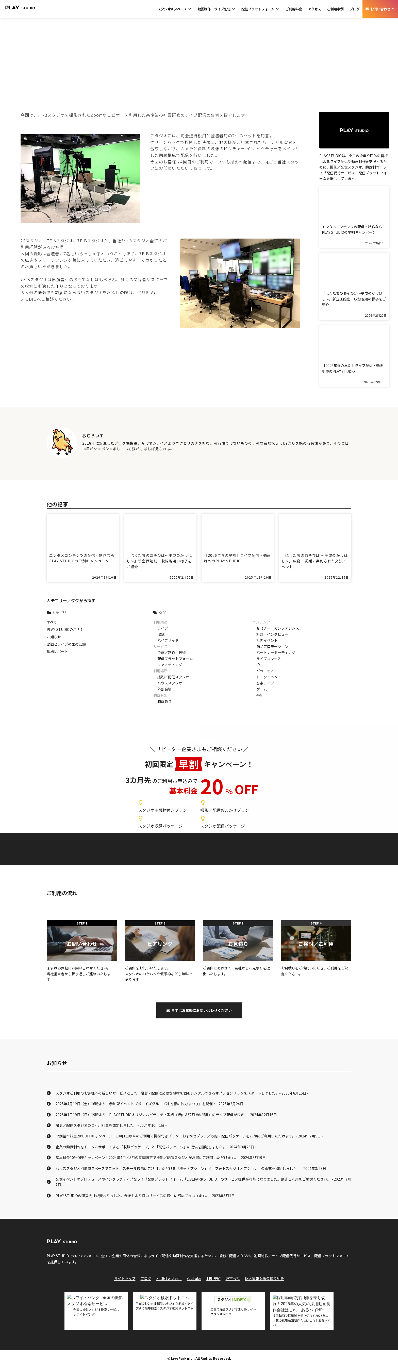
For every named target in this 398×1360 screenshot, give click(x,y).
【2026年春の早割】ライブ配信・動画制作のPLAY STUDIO (352, 368)
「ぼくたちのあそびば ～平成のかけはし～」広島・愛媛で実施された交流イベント (314, 561)
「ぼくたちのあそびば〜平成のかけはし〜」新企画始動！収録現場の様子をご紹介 (354, 299)
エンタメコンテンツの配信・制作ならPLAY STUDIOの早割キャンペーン (352, 229)
